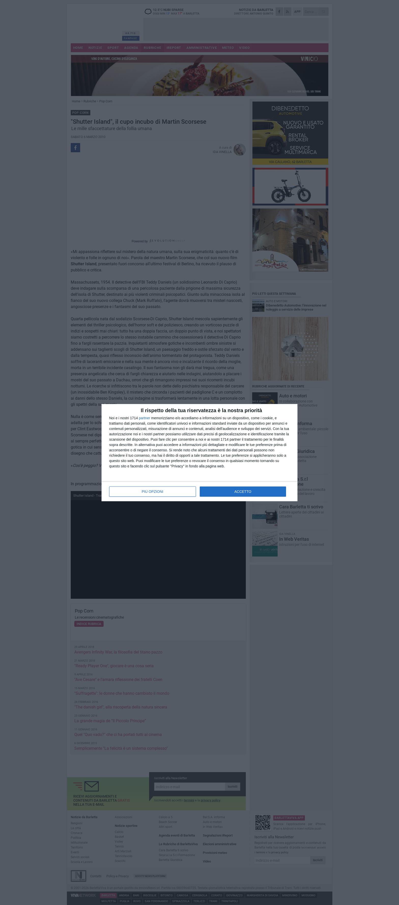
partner (144, 418)
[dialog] (199, 452)
